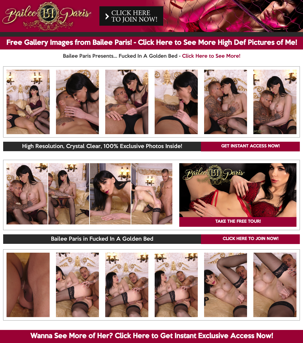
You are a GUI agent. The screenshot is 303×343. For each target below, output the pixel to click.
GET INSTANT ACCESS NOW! (250, 146)
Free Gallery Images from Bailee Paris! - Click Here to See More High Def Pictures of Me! (151, 43)
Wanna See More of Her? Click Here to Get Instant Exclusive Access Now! (151, 336)
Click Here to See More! (211, 56)
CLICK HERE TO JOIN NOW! (250, 239)
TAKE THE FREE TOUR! (238, 222)
